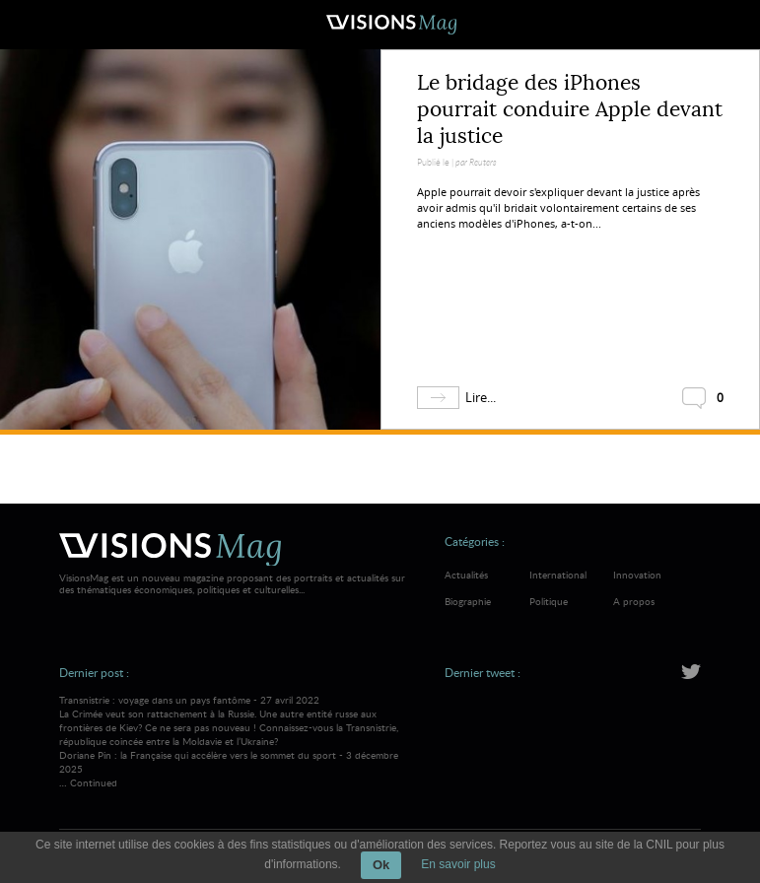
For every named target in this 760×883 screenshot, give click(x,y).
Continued (93, 782)
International (558, 574)
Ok (381, 864)
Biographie (468, 601)
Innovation (637, 574)
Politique (548, 601)
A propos (634, 601)
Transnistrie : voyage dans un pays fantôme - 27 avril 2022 (235, 720)
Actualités (466, 574)
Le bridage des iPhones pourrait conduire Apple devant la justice (570, 109)
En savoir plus (458, 864)
